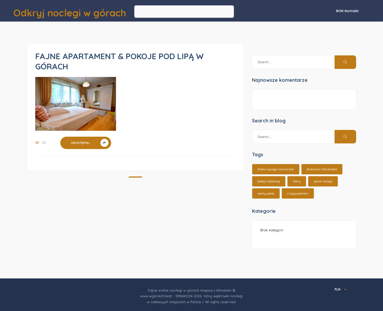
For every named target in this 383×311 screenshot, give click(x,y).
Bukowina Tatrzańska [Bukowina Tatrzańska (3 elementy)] (322, 169)
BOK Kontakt (347, 11)
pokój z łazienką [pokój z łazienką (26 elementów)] (269, 181)
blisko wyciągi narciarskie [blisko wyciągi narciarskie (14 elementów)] (276, 169)
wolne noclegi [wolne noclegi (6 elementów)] (323, 181)
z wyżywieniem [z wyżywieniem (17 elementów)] (297, 193)
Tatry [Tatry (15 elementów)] (297, 181)
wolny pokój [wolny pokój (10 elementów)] (266, 193)
